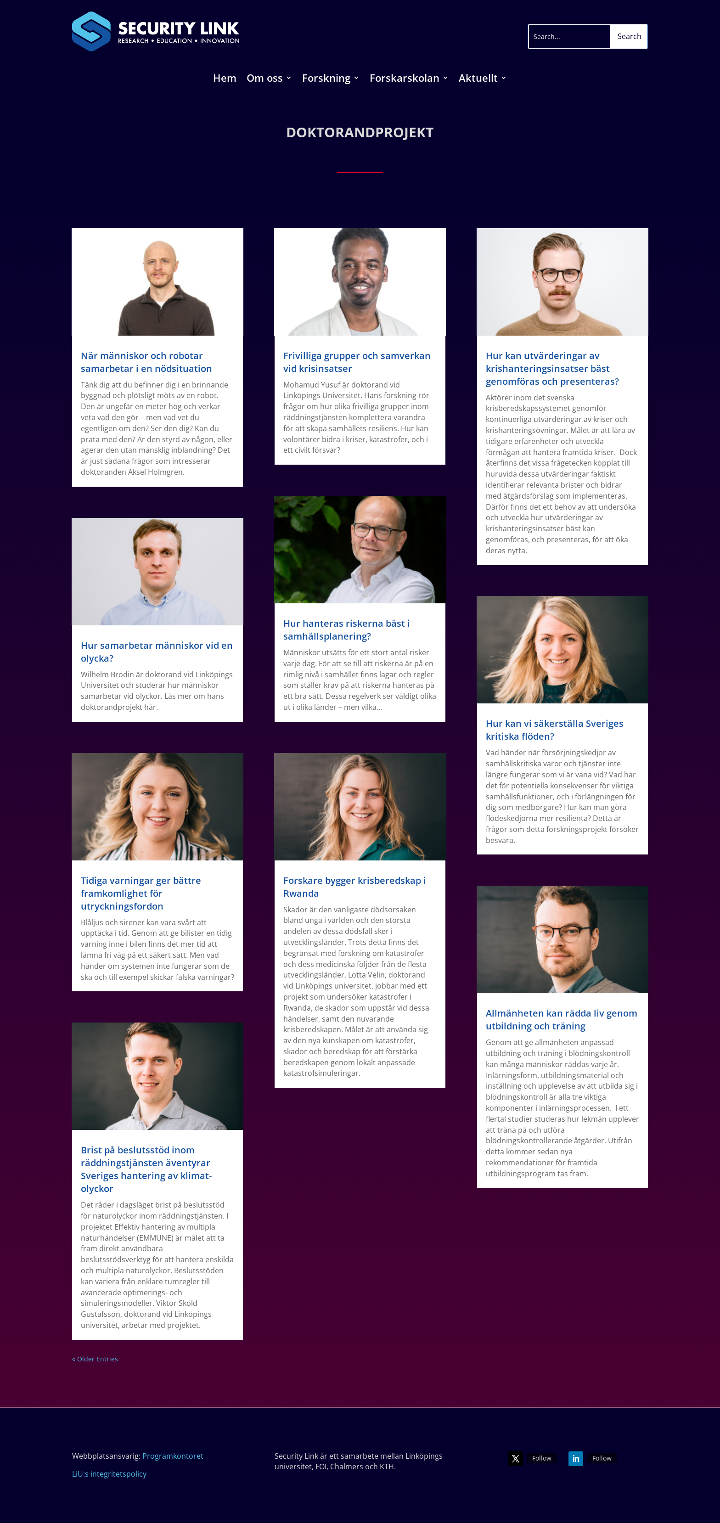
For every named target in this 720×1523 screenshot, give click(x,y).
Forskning (326, 79)
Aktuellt (478, 79)
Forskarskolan (404, 79)
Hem (224, 79)
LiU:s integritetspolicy (109, 1474)
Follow (541, 1458)
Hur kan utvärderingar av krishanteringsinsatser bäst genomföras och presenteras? (552, 368)
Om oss (265, 79)
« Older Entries (95, 1358)
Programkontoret (172, 1456)
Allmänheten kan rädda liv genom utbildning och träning (561, 1019)
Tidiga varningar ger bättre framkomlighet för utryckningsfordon (141, 893)
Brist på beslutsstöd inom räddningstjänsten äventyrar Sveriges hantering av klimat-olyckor (146, 1169)
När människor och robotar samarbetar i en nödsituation (146, 362)
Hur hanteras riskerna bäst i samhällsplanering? (346, 629)
